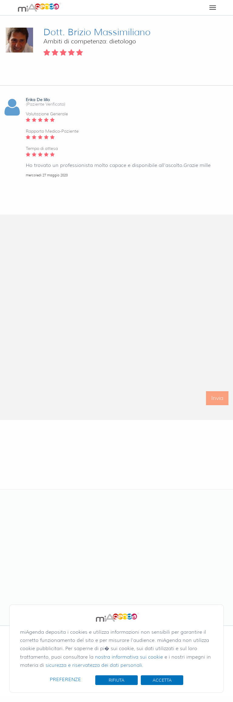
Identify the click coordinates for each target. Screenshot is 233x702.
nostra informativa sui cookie (129, 657)
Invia (217, 401)
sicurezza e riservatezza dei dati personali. (94, 665)
